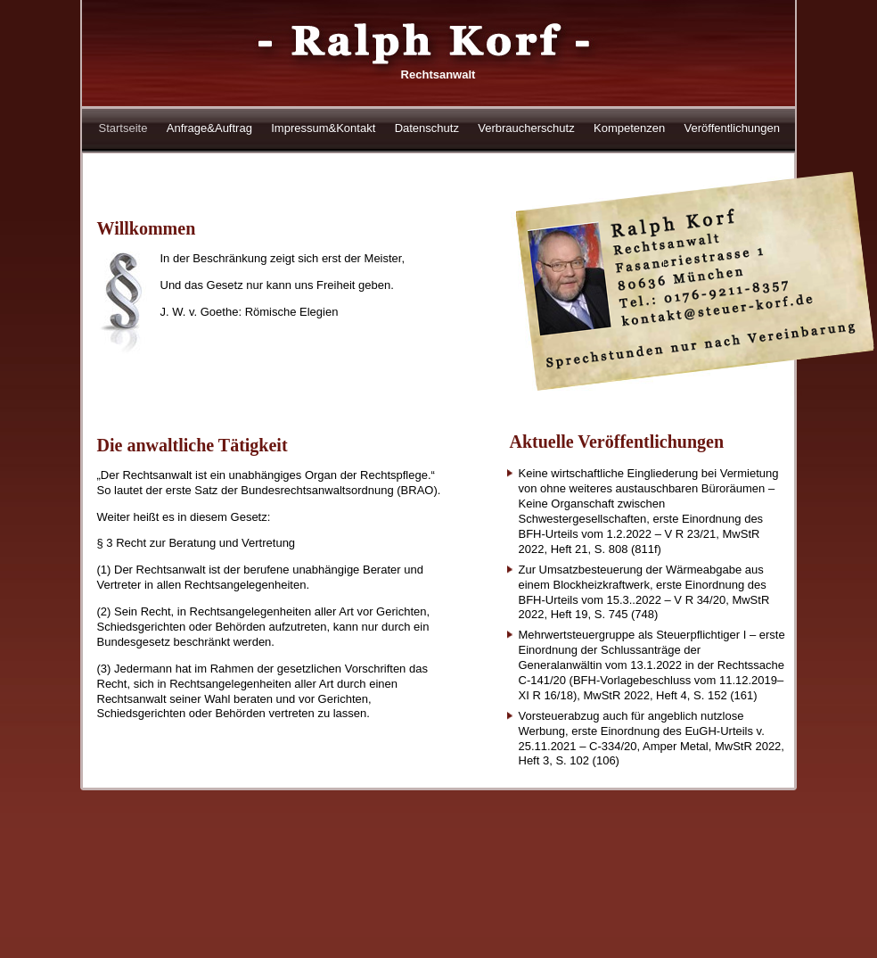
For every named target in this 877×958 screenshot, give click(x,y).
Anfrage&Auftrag (209, 128)
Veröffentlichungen (732, 128)
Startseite (123, 128)
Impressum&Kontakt (323, 128)
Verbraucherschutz (526, 128)
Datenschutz (427, 128)
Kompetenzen (629, 128)
